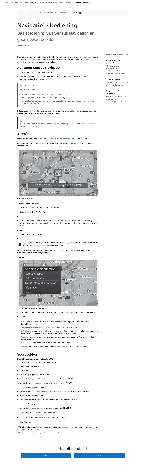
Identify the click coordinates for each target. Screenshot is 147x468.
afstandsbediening (85, 57)
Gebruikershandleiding (48, 3)
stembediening (34, 59)
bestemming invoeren (68, 333)
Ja (46, 456)
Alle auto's (14, 3)
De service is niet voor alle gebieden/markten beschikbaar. (41, 433)
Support (5, 3)
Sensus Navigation (66, 3)
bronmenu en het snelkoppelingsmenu (61, 138)
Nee (99, 456)
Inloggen (79, 13)
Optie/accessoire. (26, 422)
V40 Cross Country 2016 (29, 3)
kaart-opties (36, 429)
